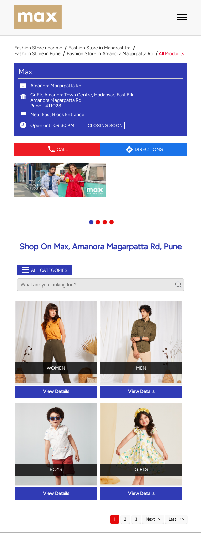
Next (150, 519)
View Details (56, 391)
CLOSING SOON (105, 125)
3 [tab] (104, 221)
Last (172, 519)
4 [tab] (110, 221)
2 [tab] (97, 221)
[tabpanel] (100, 180)
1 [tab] (90, 221)
